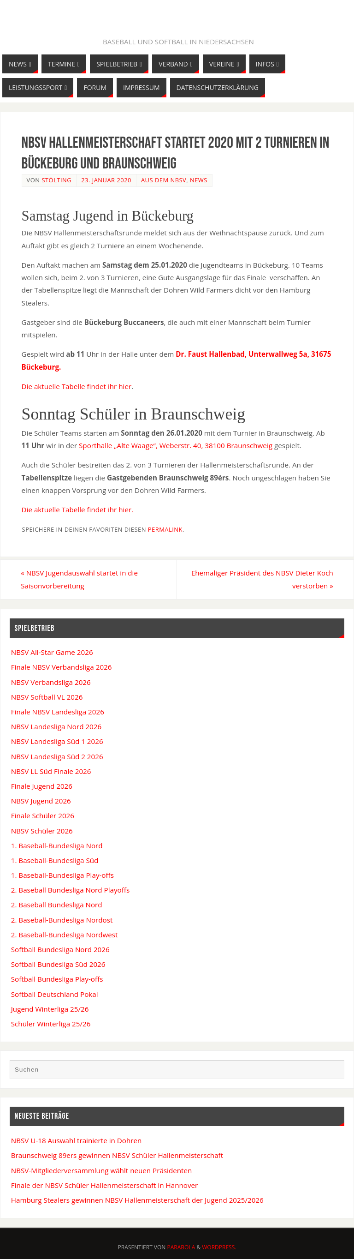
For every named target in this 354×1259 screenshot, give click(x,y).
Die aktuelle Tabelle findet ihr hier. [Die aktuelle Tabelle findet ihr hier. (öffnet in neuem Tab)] (78, 509)
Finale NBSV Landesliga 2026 (57, 711)
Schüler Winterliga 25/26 (51, 1023)
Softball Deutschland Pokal (54, 994)
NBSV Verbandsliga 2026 (51, 682)
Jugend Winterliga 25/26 (50, 1008)
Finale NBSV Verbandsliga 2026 (61, 667)
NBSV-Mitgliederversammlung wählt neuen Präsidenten (101, 1170)
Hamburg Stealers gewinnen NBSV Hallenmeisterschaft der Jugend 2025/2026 (137, 1200)
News (198, 180)
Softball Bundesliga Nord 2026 (60, 949)
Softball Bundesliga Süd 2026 (58, 964)
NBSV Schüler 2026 (42, 830)
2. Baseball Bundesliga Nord (56, 905)
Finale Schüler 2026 (42, 815)
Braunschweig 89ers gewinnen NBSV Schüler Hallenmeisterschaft (117, 1155)
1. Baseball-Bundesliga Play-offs (62, 875)
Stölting (56, 180)
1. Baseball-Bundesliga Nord (57, 845)
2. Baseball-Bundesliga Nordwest (64, 934)
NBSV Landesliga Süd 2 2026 (57, 756)
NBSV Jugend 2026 (41, 800)
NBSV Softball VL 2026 (47, 696)
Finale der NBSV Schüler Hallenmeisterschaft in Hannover (104, 1185)
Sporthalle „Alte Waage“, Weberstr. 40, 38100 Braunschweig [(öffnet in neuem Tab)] (175, 445)
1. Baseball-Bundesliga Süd (55, 860)
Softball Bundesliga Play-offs (57, 979)
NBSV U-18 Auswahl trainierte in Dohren (76, 1140)
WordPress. (219, 1247)
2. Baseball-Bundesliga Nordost (62, 919)
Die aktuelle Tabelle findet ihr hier (77, 386)
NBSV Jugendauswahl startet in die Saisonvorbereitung (80, 579)
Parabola (181, 1247)
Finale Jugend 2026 (41, 786)
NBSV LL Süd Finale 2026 (51, 771)
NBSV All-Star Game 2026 (52, 652)
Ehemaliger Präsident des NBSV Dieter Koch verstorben (261, 579)
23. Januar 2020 (106, 180)
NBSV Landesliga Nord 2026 (56, 726)
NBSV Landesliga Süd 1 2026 (57, 741)
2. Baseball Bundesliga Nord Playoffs (70, 889)
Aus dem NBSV (163, 180)
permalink (165, 529)
